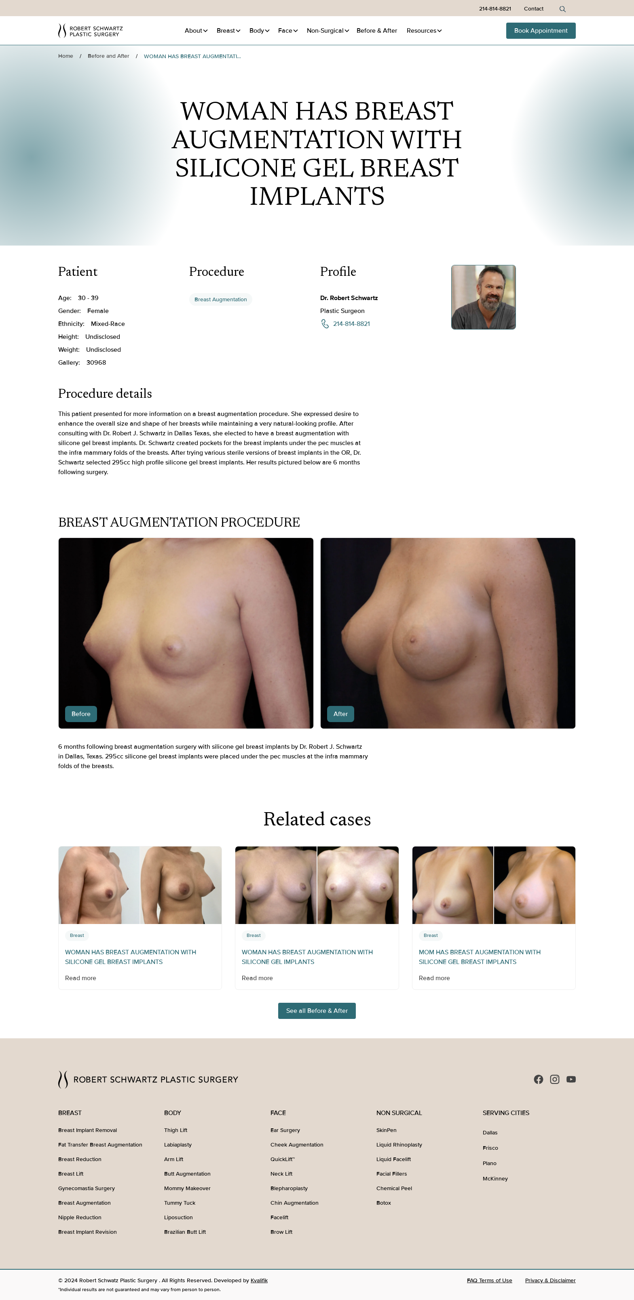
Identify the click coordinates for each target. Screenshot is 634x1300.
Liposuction (178, 1217)
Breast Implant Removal (87, 1130)
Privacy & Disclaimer (550, 1280)
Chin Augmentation (295, 1202)
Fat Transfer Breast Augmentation (100, 1144)
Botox (383, 1202)
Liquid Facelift (393, 1159)
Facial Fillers (391, 1173)
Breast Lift (70, 1173)
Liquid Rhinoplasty (399, 1144)
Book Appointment (541, 31)
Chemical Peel (394, 1188)
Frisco (490, 1148)
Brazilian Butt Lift (185, 1232)
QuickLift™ (283, 1159)
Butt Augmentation (187, 1173)
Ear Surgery (285, 1130)
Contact (533, 8)
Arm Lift (173, 1159)
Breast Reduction (79, 1159)
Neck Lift (281, 1173)
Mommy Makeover (187, 1188)
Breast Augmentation (220, 299)
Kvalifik (259, 1280)
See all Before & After (317, 1011)
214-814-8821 (495, 8)
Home (65, 56)
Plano (490, 1163)
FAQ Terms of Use (489, 1280)
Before (377, 31)
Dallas (490, 1132)
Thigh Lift (175, 1130)
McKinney (495, 1178)
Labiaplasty (178, 1144)
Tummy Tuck (179, 1202)
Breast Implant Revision (87, 1232)
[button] (196, 31)
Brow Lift (281, 1232)
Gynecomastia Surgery (86, 1188)
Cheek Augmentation (297, 1144)
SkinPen (386, 1130)
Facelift (279, 1217)
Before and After (108, 56)
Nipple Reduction (79, 1217)
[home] (90, 30)
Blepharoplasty (289, 1188)
